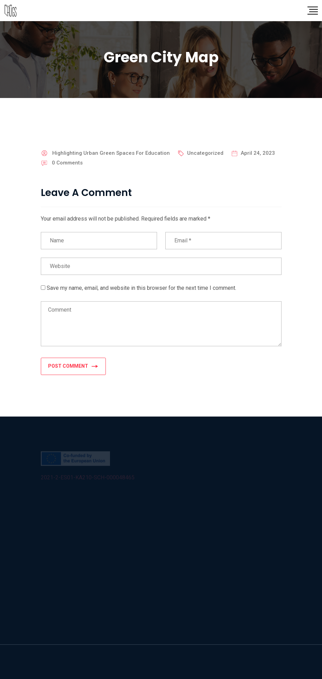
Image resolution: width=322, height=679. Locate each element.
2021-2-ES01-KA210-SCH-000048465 (88, 478)
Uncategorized (205, 153)
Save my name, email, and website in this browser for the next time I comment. (141, 288)
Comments (67, 163)
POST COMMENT (73, 366)
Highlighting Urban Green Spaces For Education (111, 153)
